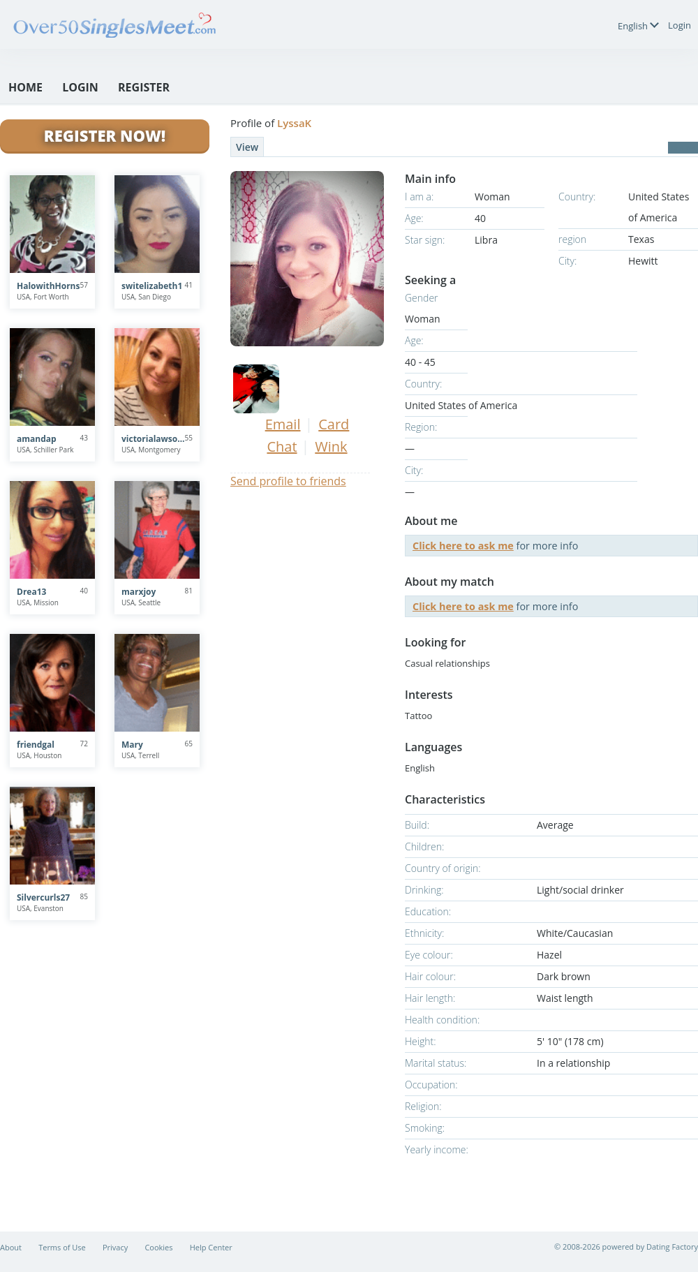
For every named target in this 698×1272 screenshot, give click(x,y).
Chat (282, 446)
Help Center (211, 1247)
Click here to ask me (463, 545)
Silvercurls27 (43, 897)
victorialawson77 (153, 439)
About (11, 1247)
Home (25, 87)
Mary (132, 744)
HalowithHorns (48, 286)
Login (679, 25)
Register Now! (104, 135)
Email (283, 424)
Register (144, 87)
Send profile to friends (288, 481)
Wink (331, 446)
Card (333, 424)
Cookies (158, 1247)
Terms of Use (62, 1247)
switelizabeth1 (151, 286)
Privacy (115, 1247)
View (247, 147)
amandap (37, 439)
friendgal (35, 744)
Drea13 (31, 592)
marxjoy (138, 592)
